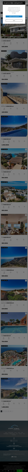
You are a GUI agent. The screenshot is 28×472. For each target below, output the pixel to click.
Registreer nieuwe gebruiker (14, 16)
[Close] (24, 2)
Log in (14, 20)
